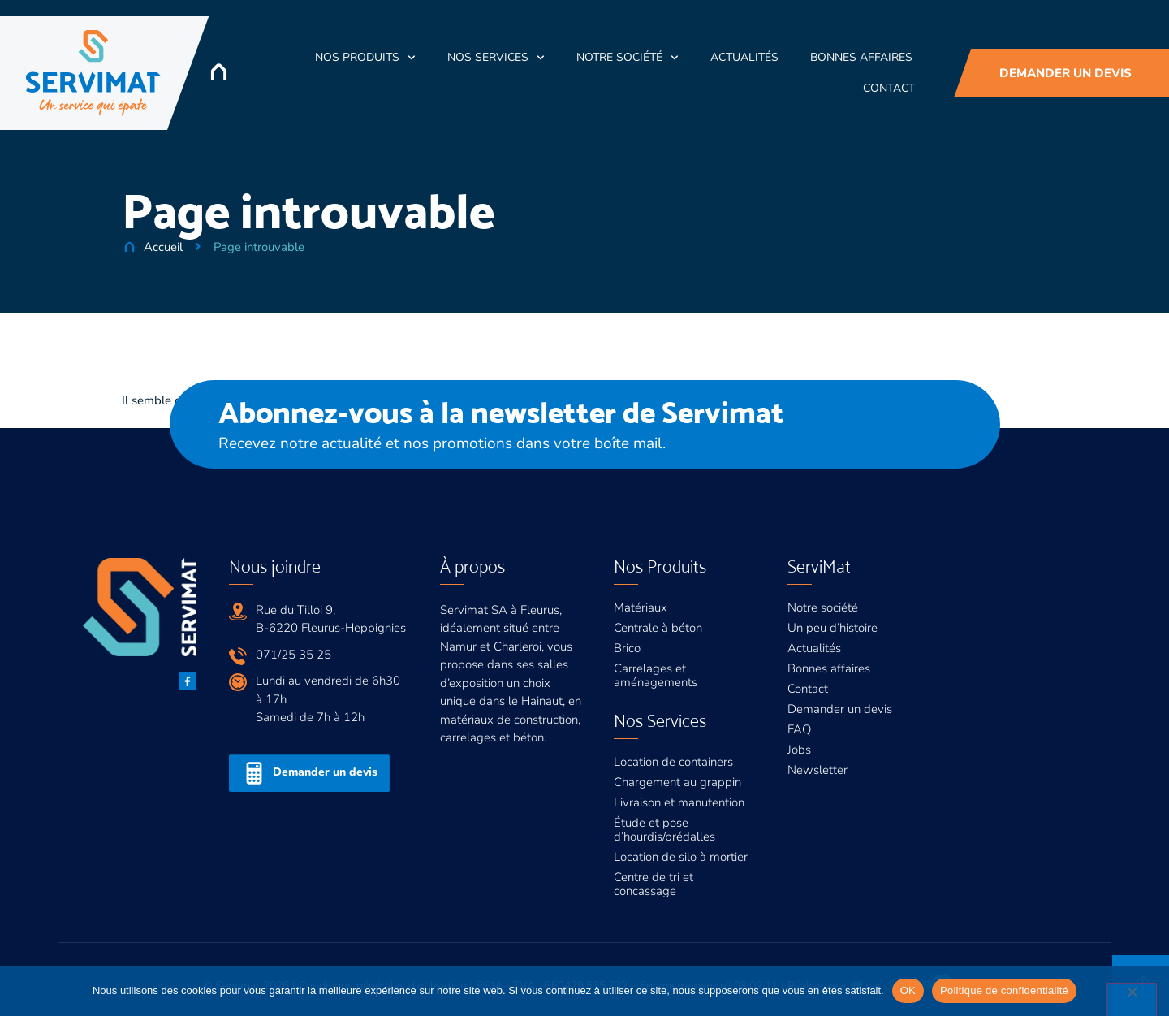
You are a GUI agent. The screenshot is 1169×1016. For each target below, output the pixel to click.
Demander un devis (839, 709)
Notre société (627, 57)
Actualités (744, 57)
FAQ (799, 729)
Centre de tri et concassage (653, 884)
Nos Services (496, 57)
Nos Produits (365, 57)
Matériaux (640, 607)
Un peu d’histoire (832, 628)
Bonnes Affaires (861, 57)
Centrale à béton (658, 628)
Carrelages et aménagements (655, 675)
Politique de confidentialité (1004, 990)
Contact (889, 88)
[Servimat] (93, 73)
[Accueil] (219, 72)
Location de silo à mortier (681, 857)
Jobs (799, 749)
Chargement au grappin (677, 782)
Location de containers (673, 762)
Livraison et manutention (679, 802)
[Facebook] (187, 681)
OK (908, 990)
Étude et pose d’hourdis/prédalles (664, 830)
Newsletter (817, 770)
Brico (627, 648)
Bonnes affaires (828, 668)
